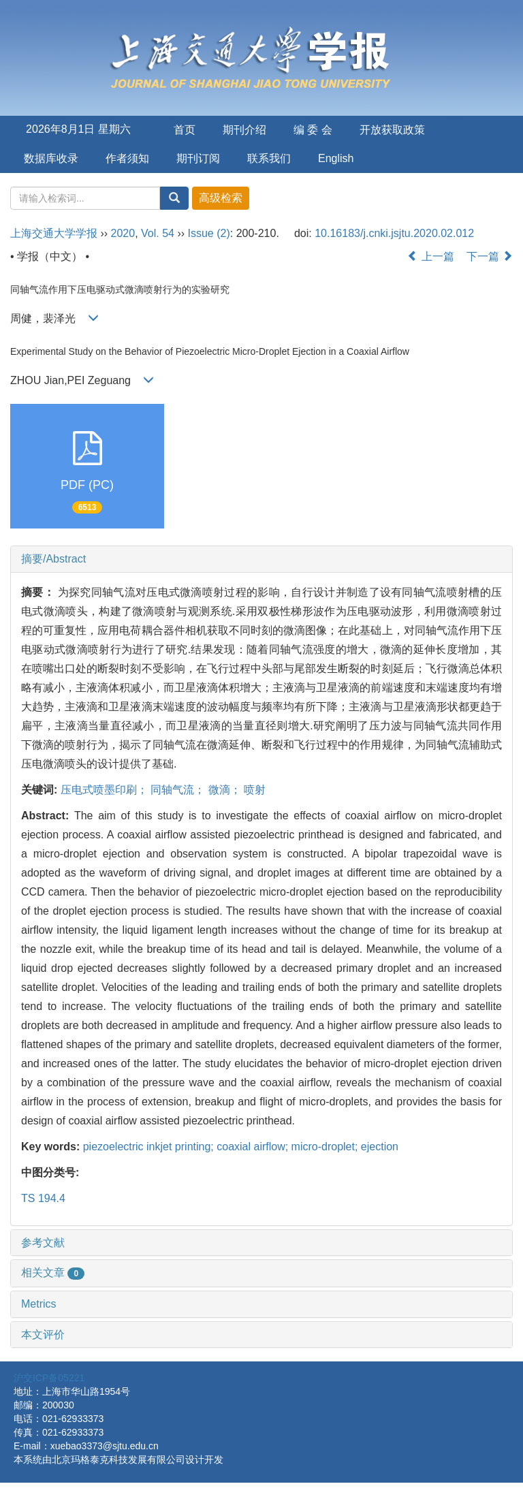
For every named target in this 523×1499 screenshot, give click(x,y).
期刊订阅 (198, 158)
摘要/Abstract (53, 559)
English (335, 158)
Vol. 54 (157, 233)
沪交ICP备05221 (49, 1377)
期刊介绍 (244, 130)
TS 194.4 (43, 1198)
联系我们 (269, 158)
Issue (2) (209, 233)
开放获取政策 (392, 130)
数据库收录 (51, 158)
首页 (184, 130)
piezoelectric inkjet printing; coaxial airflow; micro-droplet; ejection (240, 1146)
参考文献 (43, 1242)
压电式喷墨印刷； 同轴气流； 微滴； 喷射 (163, 789)
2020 (123, 233)
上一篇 (430, 256)
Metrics (39, 1304)
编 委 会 (313, 130)
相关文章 (52, 1272)
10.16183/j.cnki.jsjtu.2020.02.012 (394, 233)
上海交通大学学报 (53, 233)
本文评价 (43, 1334)
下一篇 (489, 256)
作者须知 (127, 158)
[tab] (261, 559)
